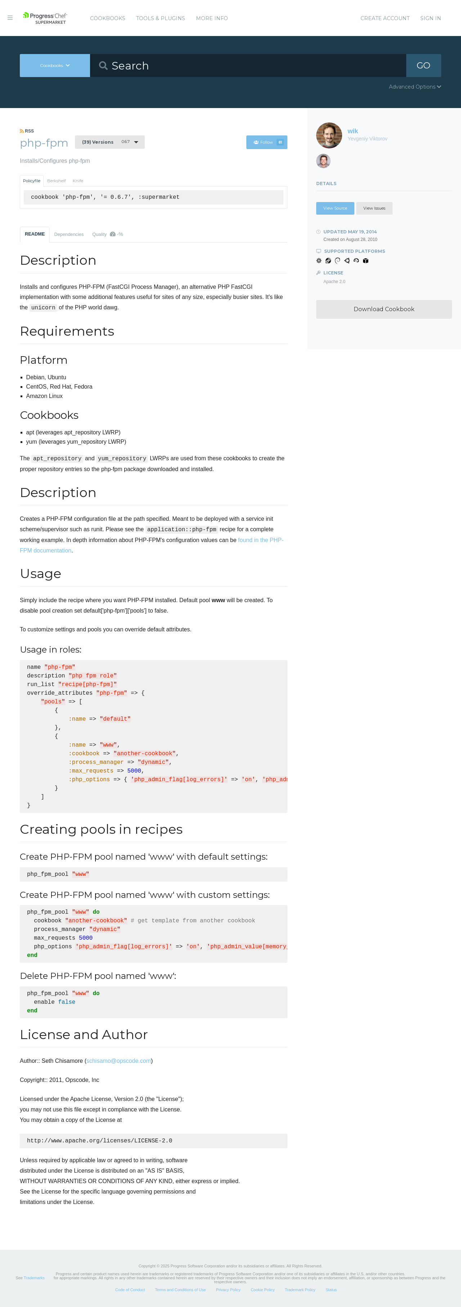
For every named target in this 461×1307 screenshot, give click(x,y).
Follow (269, 142)
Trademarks (34, 1278)
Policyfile (31, 180)
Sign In (430, 18)
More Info (212, 18)
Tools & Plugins (160, 18)
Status (331, 1290)
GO (423, 65)
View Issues (374, 208)
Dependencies (69, 234)
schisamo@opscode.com (118, 1061)
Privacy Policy (228, 1290)
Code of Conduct (130, 1290)
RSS (27, 131)
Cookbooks (107, 18)
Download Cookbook (384, 309)
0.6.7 (106, 142)
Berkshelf (56, 180)
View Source (335, 208)
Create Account (385, 18)
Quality (107, 234)
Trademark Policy (300, 1290)
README (35, 234)
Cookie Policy (263, 1290)
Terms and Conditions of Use (180, 1290)
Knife (78, 180)
